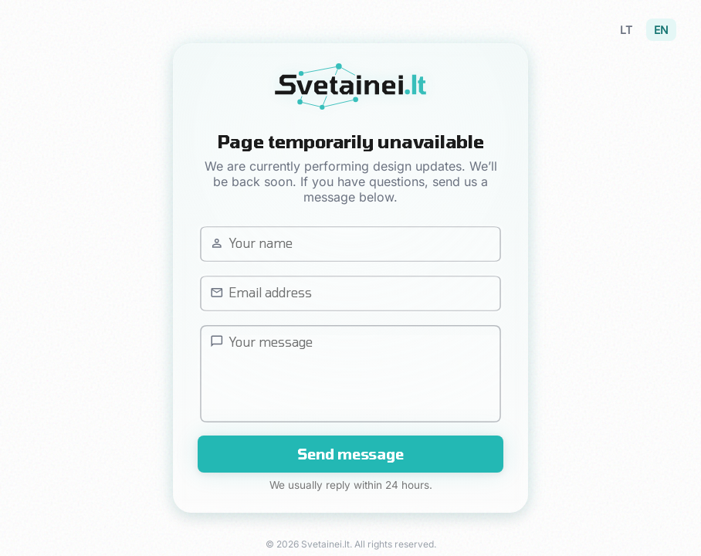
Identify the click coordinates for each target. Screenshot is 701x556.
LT (626, 29)
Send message (350, 454)
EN (661, 29)
